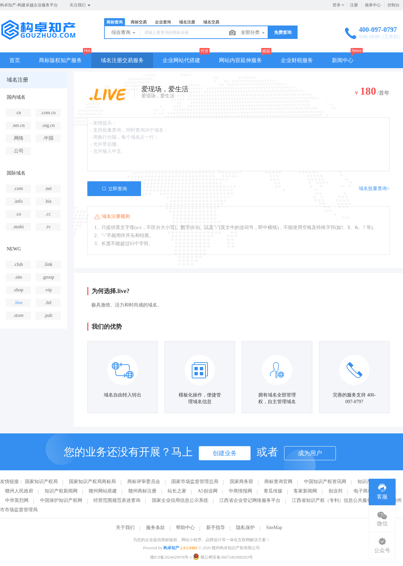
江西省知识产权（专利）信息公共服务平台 (336, 500)
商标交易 (139, 22)
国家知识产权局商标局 (92, 481)
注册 (354, 5)
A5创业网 (208, 490)
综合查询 (123, 33)
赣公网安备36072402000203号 (223, 557)
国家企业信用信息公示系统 (180, 500)
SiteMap (274, 527)
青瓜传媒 (273, 490)
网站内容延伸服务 (240, 60)
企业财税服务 (297, 60)
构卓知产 (171, 548)
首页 (14, 60)
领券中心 (373, 5)
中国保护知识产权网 (61, 500)
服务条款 (155, 527)
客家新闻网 (305, 490)
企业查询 (163, 22)
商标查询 (114, 22)
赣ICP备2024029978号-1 (171, 557)
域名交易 (211, 22)
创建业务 (225, 453)
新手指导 (215, 527)
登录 (336, 5)
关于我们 (125, 527)
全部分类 (253, 33)
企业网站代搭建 (181, 60)
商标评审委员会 (143, 481)
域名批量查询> (374, 188)
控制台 (394, 5)
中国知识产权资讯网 (325, 481)
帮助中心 (185, 527)
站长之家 (177, 490)
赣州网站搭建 (103, 490)
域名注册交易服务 (122, 60)
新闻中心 (342, 60)
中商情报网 (240, 490)
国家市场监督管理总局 (194, 481)
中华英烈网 (17, 500)
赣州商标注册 (142, 490)
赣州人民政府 (19, 490)
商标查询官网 (278, 481)
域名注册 (187, 22)
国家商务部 (241, 481)
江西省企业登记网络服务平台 (249, 500)
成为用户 (310, 453)
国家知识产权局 (41, 481)
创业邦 (335, 490)
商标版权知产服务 (60, 60)
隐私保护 (245, 527)
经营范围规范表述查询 (116, 500)
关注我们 (80, 5)
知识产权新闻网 (61, 490)
